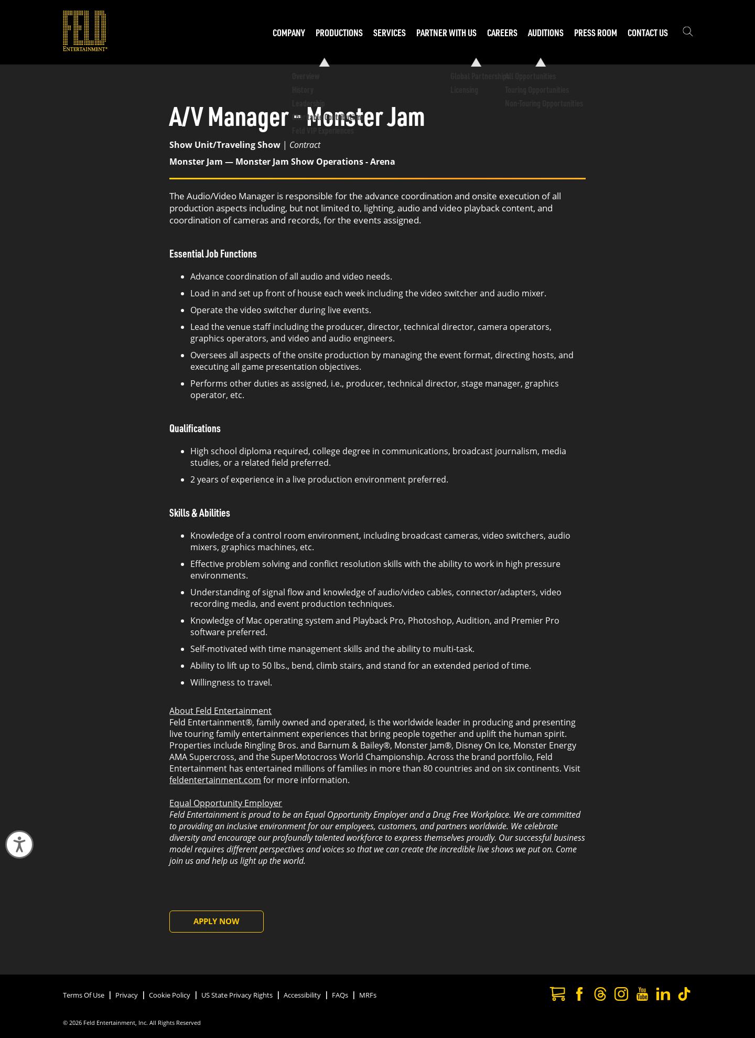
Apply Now (216, 921)
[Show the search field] (687, 32)
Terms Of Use (83, 995)
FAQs (340, 995)
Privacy (126, 995)
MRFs (367, 995)
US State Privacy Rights (237, 995)
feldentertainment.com (215, 780)
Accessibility (302, 995)
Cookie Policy (169, 995)
